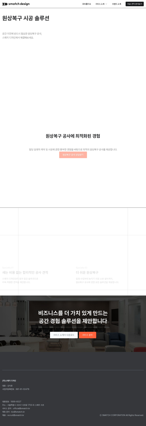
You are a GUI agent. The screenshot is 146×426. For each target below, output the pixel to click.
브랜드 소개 (116, 4)
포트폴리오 (86, 4)
